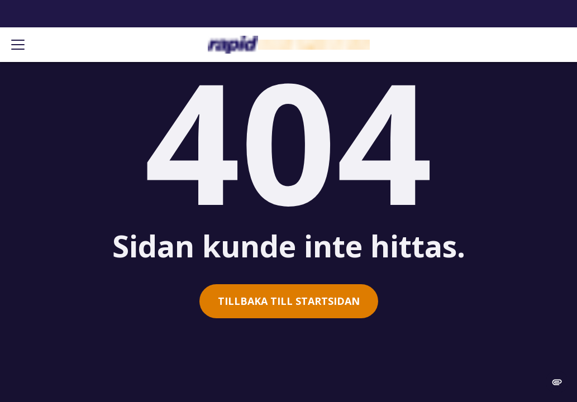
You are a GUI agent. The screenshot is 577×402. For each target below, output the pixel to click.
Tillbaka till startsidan (289, 301)
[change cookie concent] (557, 382)
